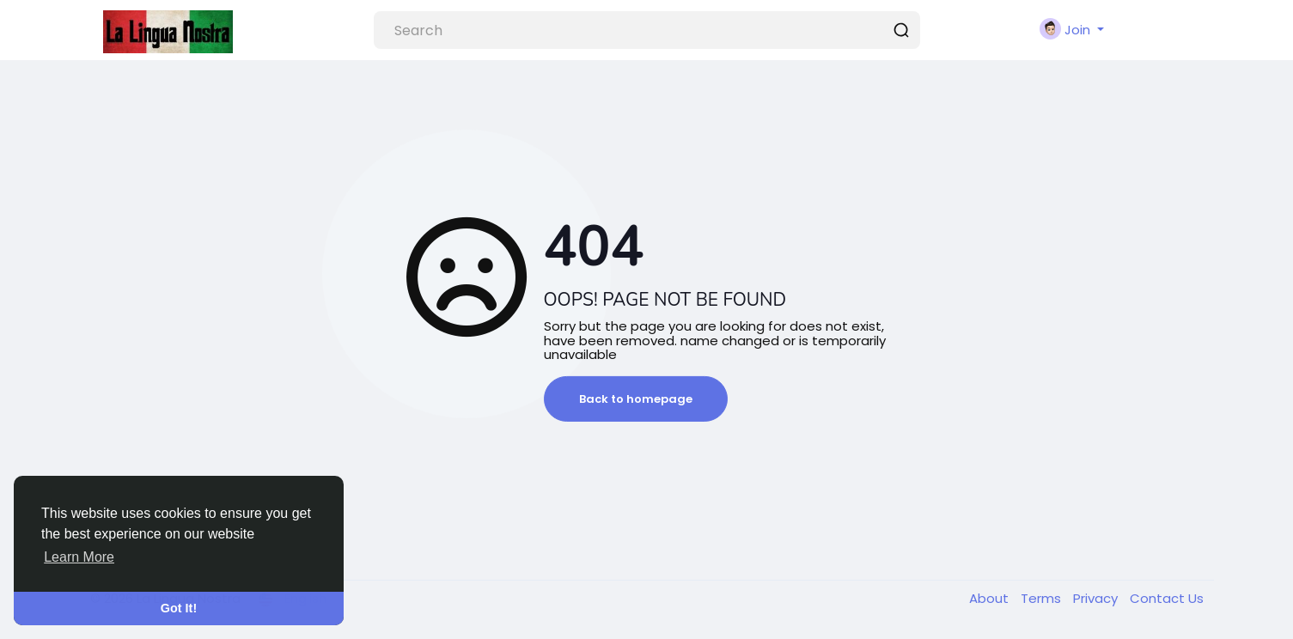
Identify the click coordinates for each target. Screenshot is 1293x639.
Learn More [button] (79, 557)
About (990, 598)
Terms (1042, 598)
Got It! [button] (179, 608)
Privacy (1097, 598)
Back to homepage (635, 399)
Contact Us (1167, 598)
